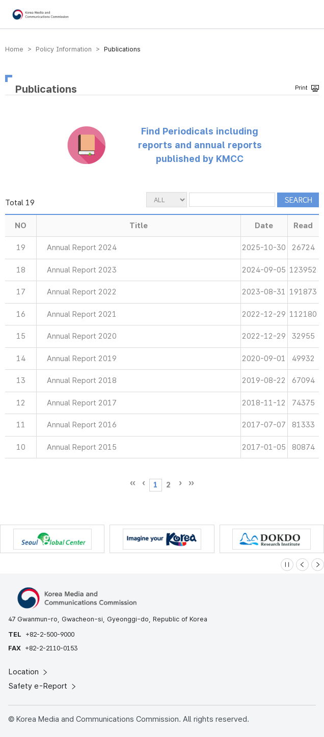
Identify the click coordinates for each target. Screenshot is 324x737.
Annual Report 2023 (82, 270)
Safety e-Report (43, 686)
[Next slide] (317, 564)
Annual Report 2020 (82, 336)
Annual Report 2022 (82, 291)
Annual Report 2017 (82, 402)
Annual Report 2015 (82, 447)
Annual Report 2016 (82, 424)
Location (29, 671)
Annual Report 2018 (82, 380)
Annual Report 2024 (82, 247)
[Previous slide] (302, 564)
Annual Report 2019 (82, 358)
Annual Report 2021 (82, 314)
